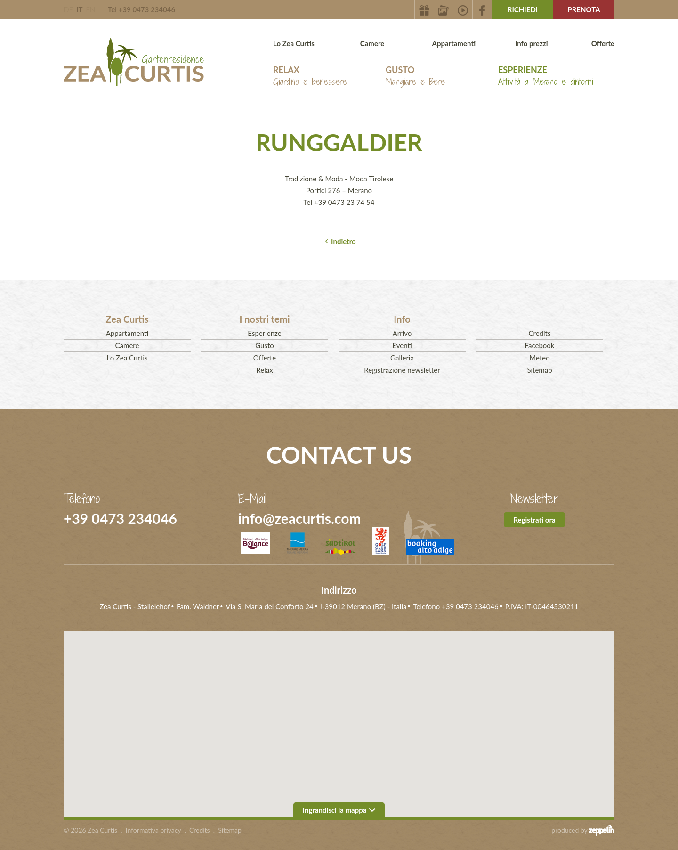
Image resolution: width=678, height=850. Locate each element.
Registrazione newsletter (402, 370)
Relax (310, 76)
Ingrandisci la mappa (339, 809)
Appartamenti (454, 43)
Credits (540, 333)
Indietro (343, 241)
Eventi (402, 345)
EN (90, 9)
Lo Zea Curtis (294, 43)
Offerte (602, 43)
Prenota (583, 9)
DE (68, 9)
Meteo (539, 357)
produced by (582, 830)
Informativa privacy (153, 830)
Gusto (415, 76)
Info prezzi (531, 43)
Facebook (540, 345)
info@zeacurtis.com (299, 518)
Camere (372, 43)
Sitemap (539, 370)
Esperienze (545, 76)
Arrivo (402, 333)
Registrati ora (534, 519)
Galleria (402, 357)
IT (79, 9)
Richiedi (523, 9)
